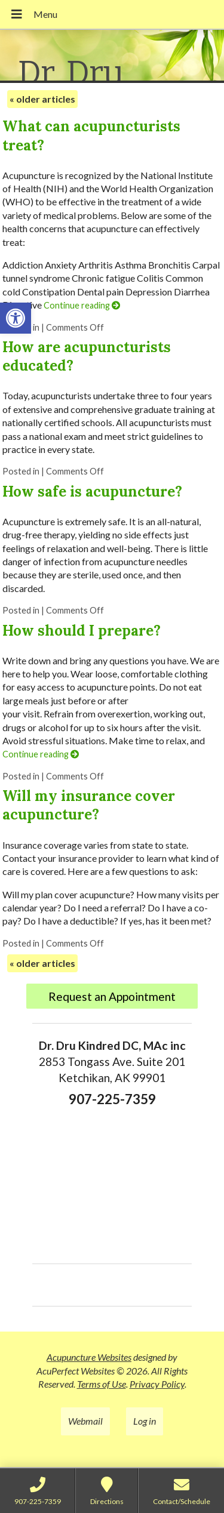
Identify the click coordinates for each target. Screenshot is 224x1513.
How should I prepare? (81, 630)
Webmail (85, 1420)
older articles (42, 98)
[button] (15, 318)
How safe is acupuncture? (92, 491)
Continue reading (82, 305)
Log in (144, 1420)
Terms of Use (101, 1383)
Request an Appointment (112, 996)
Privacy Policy (157, 1383)
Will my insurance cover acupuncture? (88, 805)
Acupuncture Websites (89, 1357)
